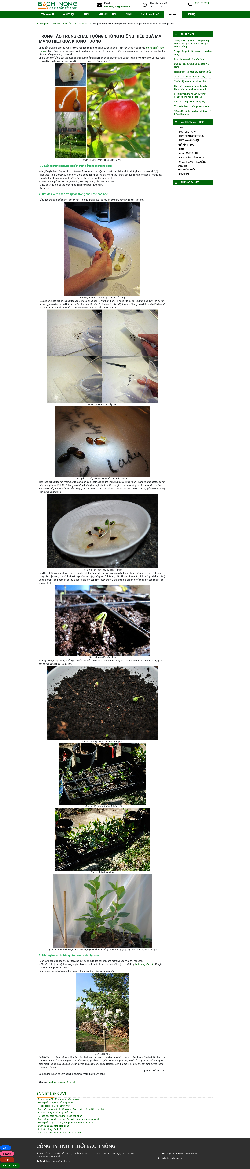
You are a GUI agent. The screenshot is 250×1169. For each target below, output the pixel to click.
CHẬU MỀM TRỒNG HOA (191, 157)
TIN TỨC (173, 14)
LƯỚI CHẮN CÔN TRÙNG (191, 136)
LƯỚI (86, 14)
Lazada (7, 1153)
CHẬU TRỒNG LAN (188, 153)
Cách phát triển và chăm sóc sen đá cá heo (59, 1132)
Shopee (7, 1159)
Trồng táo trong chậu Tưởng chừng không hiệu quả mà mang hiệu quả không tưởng (191, 43)
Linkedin (62, 1082)
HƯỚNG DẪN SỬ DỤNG (76, 23)
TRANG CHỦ (47, 14)
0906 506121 (191, 1153)
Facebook (52, 1082)
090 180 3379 (202, 3)
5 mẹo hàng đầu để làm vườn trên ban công (59, 1099)
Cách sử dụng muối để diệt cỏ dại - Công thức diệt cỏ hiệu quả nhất (71, 1109)
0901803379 (177, 1153)
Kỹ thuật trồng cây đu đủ (50, 1129)
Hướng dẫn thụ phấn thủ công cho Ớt (192, 71)
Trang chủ (44, 23)
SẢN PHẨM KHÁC (150, 14)
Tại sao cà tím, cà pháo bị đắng (189, 76)
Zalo (5, 1147)
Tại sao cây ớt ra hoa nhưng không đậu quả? (60, 1116)
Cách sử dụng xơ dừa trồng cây (189, 101)
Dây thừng (184, 174)
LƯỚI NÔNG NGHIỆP (189, 140)
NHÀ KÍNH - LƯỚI (107, 14)
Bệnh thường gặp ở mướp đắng (189, 59)
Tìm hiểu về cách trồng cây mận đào (192, 106)
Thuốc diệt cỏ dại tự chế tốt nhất (190, 81)
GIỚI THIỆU (68, 14)
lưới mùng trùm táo (144, 964)
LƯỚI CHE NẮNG (187, 132)
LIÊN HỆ (191, 14)
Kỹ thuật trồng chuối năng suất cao (55, 1112)
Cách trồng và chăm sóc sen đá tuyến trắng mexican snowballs (69, 1119)
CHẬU (128, 14)
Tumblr (72, 1082)
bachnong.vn (176, 1158)
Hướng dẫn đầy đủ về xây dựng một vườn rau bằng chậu (65, 1122)
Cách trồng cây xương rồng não (53, 1126)
